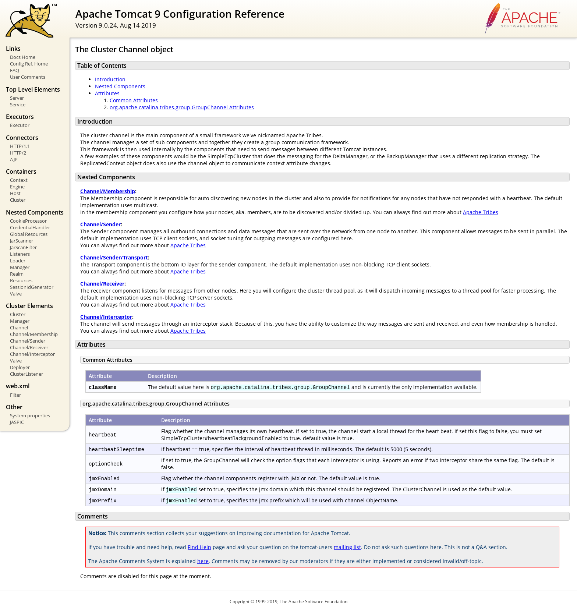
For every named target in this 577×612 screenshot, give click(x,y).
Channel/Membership (34, 334)
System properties (30, 415)
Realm (17, 273)
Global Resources (28, 234)
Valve (16, 293)
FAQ (14, 70)
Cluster (17, 200)
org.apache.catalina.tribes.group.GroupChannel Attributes (182, 107)
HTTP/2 (18, 152)
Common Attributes (134, 100)
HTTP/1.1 (20, 146)
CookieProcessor (28, 220)
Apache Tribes (480, 212)
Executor (19, 125)
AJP (14, 159)
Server (17, 98)
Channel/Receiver (29, 347)
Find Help (199, 547)
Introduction (110, 79)
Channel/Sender (27, 340)
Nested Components (120, 86)
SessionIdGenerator (31, 287)
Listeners (20, 254)
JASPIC (17, 422)
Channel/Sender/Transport (114, 257)
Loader (17, 260)
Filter (15, 395)
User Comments (27, 77)
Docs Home (22, 57)
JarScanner (21, 240)
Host (15, 193)
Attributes (107, 93)
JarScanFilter (23, 247)
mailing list (347, 547)
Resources (21, 280)
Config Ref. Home (29, 63)
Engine (17, 186)
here (203, 561)
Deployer (20, 367)
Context (19, 180)
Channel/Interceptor (32, 354)
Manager (19, 267)
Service (17, 104)
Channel (19, 327)
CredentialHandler (30, 227)
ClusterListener (26, 374)
